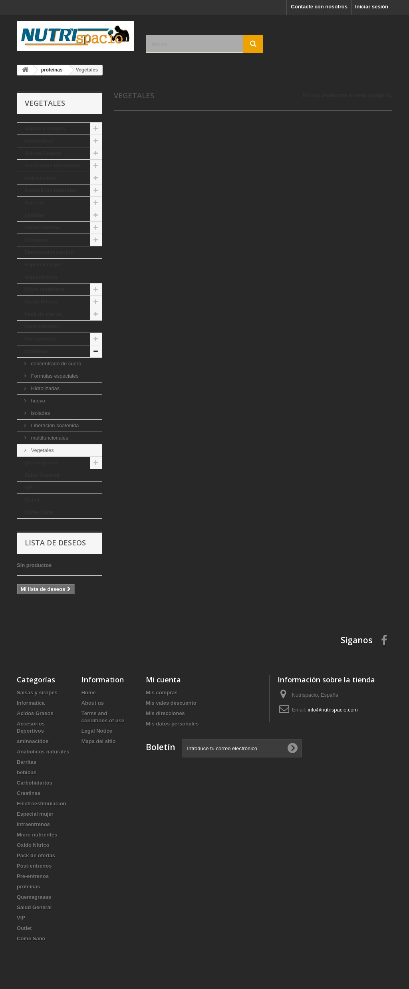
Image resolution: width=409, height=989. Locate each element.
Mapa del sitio (98, 741)
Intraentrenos (41, 277)
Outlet (32, 500)
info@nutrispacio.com (332, 710)
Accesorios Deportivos (52, 165)
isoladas (40, 413)
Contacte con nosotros (319, 7)
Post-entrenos (41, 326)
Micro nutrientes (44, 289)
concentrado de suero (55, 364)
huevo (37, 401)
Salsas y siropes (44, 128)
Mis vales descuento (171, 703)
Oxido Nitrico (40, 302)
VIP (28, 487)
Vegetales (42, 450)
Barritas (34, 203)
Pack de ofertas (43, 314)
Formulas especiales (54, 376)
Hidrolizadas (45, 388)
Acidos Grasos (42, 153)
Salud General (41, 475)
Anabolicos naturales (50, 190)
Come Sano (38, 512)
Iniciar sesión (371, 7)
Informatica (38, 141)
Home (88, 693)
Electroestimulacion (49, 252)
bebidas (34, 215)
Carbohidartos (42, 227)
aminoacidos (40, 178)
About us (92, 703)
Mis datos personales (172, 724)
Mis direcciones (165, 713)
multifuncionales (49, 438)
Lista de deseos (55, 542)
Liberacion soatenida (54, 425)
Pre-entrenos (40, 339)
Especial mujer (42, 265)
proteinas (36, 351)
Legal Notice (96, 731)
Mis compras (161, 693)
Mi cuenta (163, 679)
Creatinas (36, 240)
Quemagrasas (41, 463)
